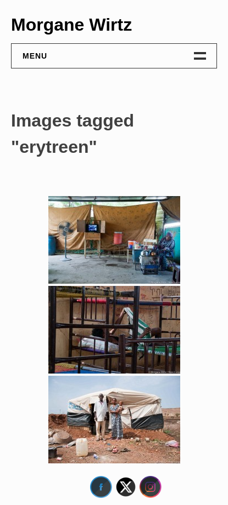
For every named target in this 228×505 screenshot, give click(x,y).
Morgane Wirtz (71, 25)
